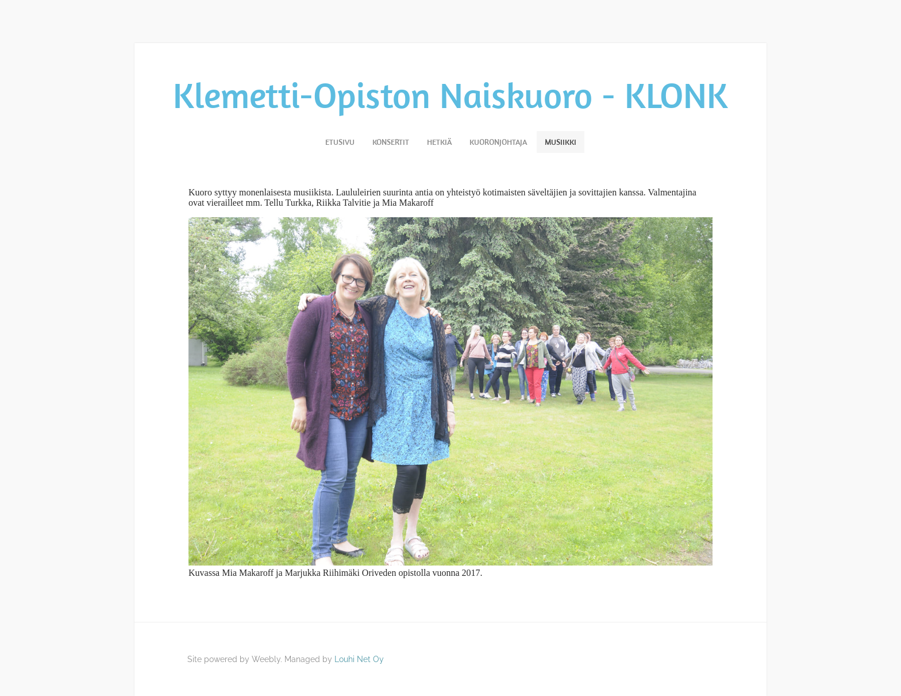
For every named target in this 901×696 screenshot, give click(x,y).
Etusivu (340, 142)
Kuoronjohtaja (498, 142)
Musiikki (560, 142)
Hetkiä (439, 142)
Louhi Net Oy (359, 659)
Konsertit (390, 142)
